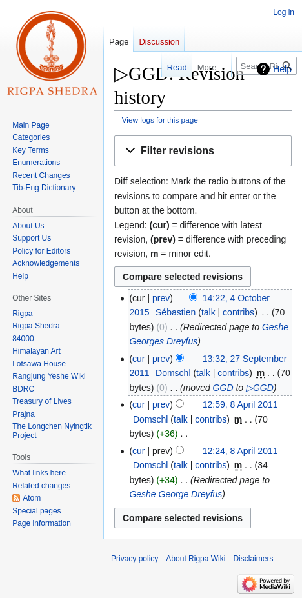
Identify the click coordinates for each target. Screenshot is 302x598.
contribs (238, 312)
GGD (223, 388)
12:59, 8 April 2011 (240, 404)
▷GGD (260, 388)
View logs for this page (160, 119)
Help (282, 69)
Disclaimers (253, 558)
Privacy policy (134, 558)
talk (208, 312)
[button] (203, 151)
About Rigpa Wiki (195, 558)
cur (138, 359)
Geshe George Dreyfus (175, 494)
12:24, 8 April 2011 (240, 451)
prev (161, 298)
